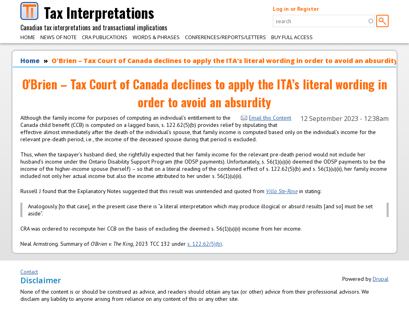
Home (27, 37)
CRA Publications (104, 37)
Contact (29, 271)
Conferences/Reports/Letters (225, 37)
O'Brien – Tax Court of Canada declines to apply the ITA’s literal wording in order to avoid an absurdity (225, 60)
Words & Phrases (156, 37)
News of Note (58, 37)
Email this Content (266, 117)
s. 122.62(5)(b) (204, 243)
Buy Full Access (292, 37)
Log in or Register (296, 8)
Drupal (381, 278)
